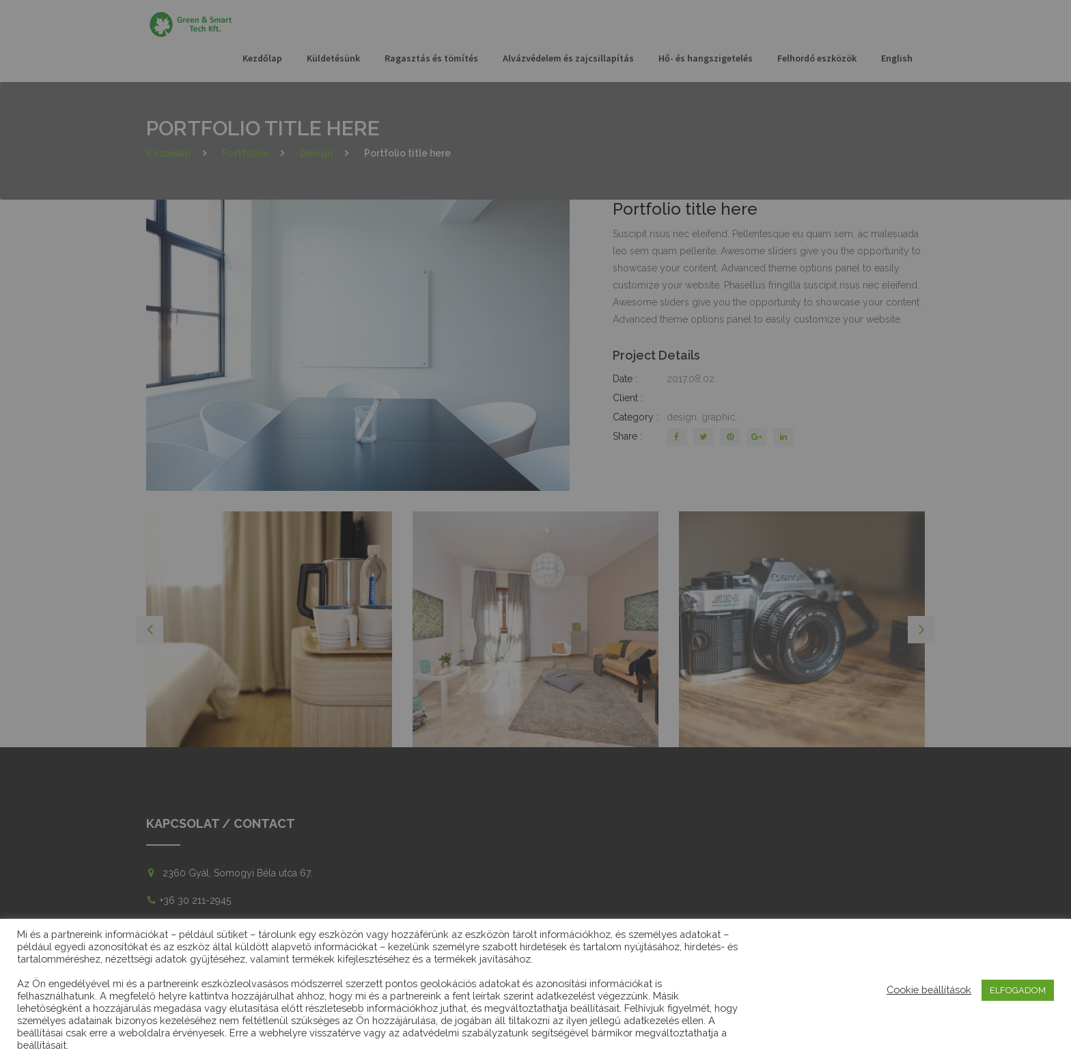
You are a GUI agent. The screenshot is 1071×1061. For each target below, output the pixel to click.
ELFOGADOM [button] (1018, 990)
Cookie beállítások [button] (929, 989)
